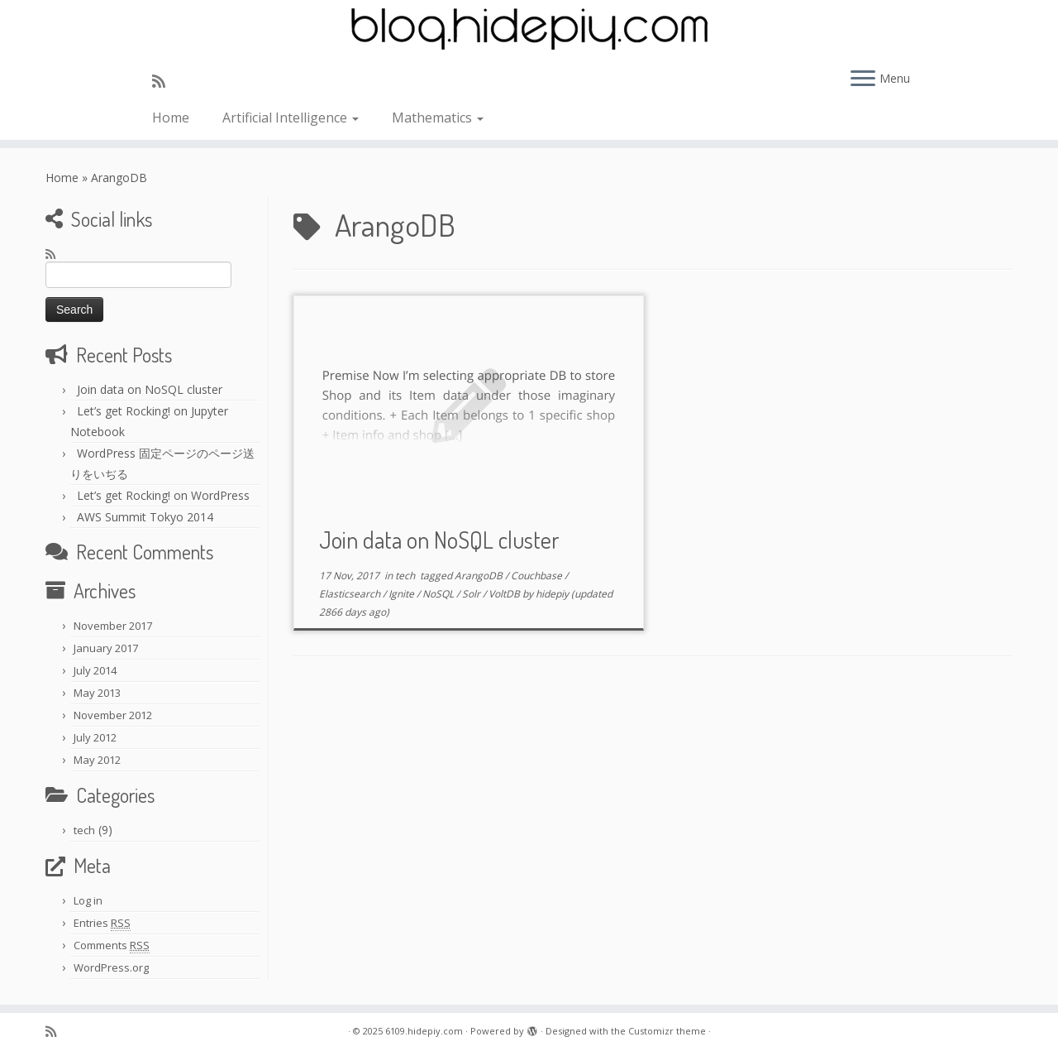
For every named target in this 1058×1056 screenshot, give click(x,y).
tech (84, 830)
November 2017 (113, 625)
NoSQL (439, 594)
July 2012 (95, 737)
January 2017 (106, 648)
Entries (102, 923)
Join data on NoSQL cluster (149, 389)
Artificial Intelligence (290, 117)
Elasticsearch (351, 594)
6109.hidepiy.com (424, 1031)
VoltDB (505, 594)
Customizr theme (667, 1031)
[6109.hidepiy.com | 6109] (529, 29)
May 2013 (97, 692)
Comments (112, 945)
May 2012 (97, 759)
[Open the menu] (863, 79)
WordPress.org (111, 967)
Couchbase (538, 576)
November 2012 (113, 715)
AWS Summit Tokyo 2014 (145, 517)
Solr (472, 594)
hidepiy (552, 594)
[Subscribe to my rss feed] (164, 81)
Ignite (402, 594)
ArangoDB (480, 576)
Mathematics (438, 117)
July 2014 (95, 670)
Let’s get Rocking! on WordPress (163, 495)
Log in (88, 900)
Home (170, 117)
